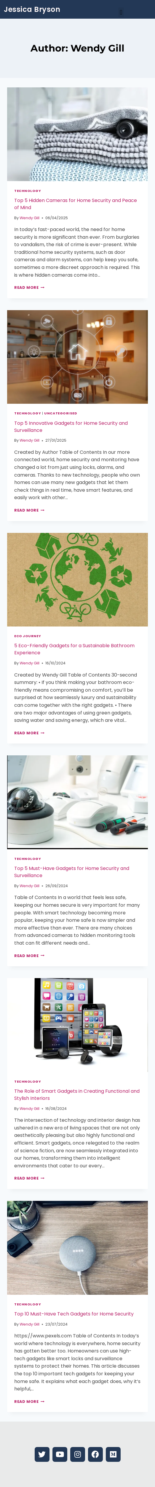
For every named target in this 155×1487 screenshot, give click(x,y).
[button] (121, 12)
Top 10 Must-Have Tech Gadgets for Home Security (74, 1313)
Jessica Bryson (32, 9)
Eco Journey (27, 636)
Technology (27, 190)
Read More (29, 287)
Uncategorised (60, 413)
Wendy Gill (29, 217)
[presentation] (77, 134)
